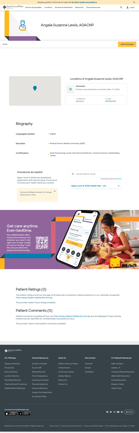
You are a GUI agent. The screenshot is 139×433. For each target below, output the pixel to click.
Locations (48, 9)
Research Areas (117, 385)
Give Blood (89, 373)
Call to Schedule (127, 46)
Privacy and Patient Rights (93, 427)
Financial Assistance (40, 385)
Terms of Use (54, 427)
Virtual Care (9, 369)
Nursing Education (118, 381)
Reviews (38, 45)
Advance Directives (39, 390)
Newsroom (62, 381)
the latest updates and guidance (84, 3)
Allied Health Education (120, 377)
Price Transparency (40, 377)
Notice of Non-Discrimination (71, 427)
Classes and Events (12, 365)
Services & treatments (64, 9)
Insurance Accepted (40, 381)
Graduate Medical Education (122, 373)
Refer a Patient (117, 365)
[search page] (121, 9)
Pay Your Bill (36, 369)
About (17, 45)
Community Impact (66, 373)
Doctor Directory (11, 373)
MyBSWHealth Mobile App (15, 390)
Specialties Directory (13, 381)
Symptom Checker (39, 365)
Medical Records (38, 373)
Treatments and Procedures (16, 385)
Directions (80, 103)
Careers (114, 369)
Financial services (93, 9)
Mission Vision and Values (68, 365)
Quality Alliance (64, 377)
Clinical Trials (116, 390)
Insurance (27, 45)
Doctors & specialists (33, 9)
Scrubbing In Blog (39, 398)
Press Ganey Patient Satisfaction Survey (34, 299)
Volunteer (89, 365)
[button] (35, 89)
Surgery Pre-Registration (42, 394)
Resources (79, 9)
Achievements (64, 369)
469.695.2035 (110, 103)
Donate (88, 369)
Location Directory (12, 377)
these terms (118, 180)
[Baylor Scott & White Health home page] (13, 9)
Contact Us (62, 385)
